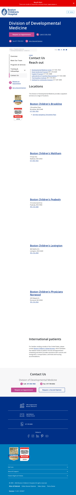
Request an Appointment (21, 35)
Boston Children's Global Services (44, 348)
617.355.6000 (28, 424)
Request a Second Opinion (52, 390)
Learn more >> (52, 4)
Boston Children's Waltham (45, 153)
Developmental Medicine (17, 50)
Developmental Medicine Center (42, 70)
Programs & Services (19, 49)
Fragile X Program (37, 74)
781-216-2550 (34, 302)
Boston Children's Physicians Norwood (46, 293)
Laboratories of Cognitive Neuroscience (44, 76)
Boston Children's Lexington (46, 245)
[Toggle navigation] (70, 12)
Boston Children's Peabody (45, 199)
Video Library (42, 486)
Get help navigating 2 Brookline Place (44, 115)
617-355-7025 (34, 111)
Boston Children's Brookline (46, 103)
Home (11, 49)
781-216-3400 (34, 207)
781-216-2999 (34, 253)
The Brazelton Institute (39, 78)
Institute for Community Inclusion (42, 80)
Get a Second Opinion (35, 41)
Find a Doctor (51, 486)
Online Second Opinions (29, 486)
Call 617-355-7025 (45, 34)
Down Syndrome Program (40, 72)
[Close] (74, 3)
